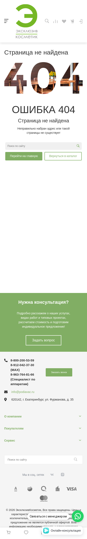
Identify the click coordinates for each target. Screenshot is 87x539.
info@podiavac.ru (22, 392)
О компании (12, 416)
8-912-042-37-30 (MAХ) (22, 367)
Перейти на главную (24, 156)
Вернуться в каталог (63, 156)
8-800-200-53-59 (22, 360)
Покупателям (14, 428)
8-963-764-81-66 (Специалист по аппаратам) (23, 379)
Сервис (9, 440)
